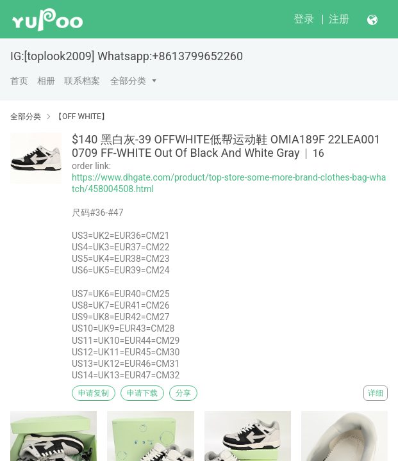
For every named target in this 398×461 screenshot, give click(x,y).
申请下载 (142, 393)
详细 (375, 393)
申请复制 (93, 393)
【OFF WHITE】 (81, 116)
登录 (304, 19)
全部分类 (128, 81)
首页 (19, 81)
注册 (339, 19)
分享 (183, 393)
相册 (46, 81)
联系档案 (82, 81)
